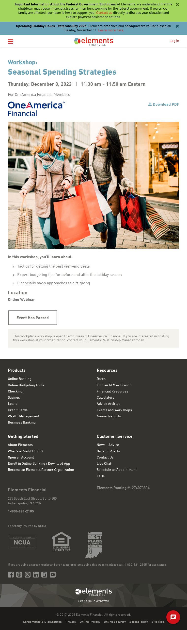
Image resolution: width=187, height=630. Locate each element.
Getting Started (23, 436)
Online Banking (19, 379)
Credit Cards (18, 410)
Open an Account (21, 457)
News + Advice (108, 445)
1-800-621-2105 (21, 511)
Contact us (104, 13)
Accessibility (138, 622)
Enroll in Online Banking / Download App (39, 463)
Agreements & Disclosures (42, 622)
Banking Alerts (108, 451)
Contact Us (105, 457)
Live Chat (104, 463)
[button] (10, 41)
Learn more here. (111, 30)
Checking (15, 391)
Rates (101, 379)
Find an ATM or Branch (114, 385)
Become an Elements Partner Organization (41, 470)
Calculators (105, 397)
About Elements (20, 445)
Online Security (115, 622)
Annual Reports (109, 416)
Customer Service (115, 436)
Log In (174, 41)
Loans (12, 404)
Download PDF (166, 105)
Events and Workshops (114, 410)
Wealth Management (23, 416)
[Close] (177, 4)
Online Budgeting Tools (26, 385)
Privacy (70, 622)
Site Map (158, 622)
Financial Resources (112, 391)
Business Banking (22, 422)
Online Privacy (90, 622)
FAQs (101, 476)
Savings (14, 397)
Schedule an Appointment (117, 470)
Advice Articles (108, 404)
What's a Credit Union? (25, 451)
